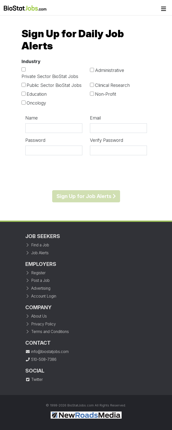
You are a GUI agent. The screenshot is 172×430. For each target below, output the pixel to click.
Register (35, 272)
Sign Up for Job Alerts (86, 196)
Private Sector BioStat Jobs (50, 76)
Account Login (40, 296)
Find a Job (37, 245)
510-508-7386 (40, 359)
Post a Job (37, 280)
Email (95, 118)
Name (31, 118)
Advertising (37, 288)
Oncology (36, 103)
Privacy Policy (40, 324)
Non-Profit (105, 94)
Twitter (34, 379)
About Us (36, 316)
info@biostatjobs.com (47, 351)
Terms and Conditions (47, 331)
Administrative (109, 70)
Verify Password (106, 140)
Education (37, 94)
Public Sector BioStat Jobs (54, 85)
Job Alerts (37, 252)
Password (35, 140)
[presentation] (86, 173)
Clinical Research (112, 85)
